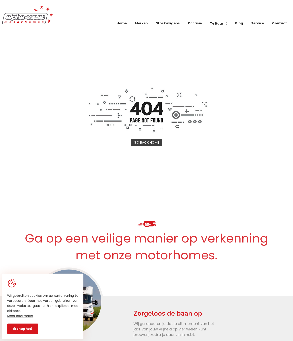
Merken (141, 23)
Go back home (146, 142)
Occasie (195, 23)
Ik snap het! (22, 329)
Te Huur (218, 23)
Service (257, 23)
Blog (239, 23)
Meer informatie (20, 316)
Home (122, 23)
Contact (279, 23)
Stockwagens (168, 23)
